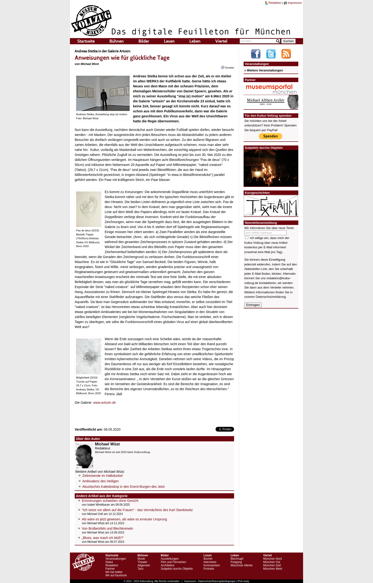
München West (272, 568)
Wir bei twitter (114, 572)
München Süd (272, 565)
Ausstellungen (170, 558)
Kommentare (211, 565)
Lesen (169, 41)
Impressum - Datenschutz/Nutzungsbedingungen (210, 581)
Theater (142, 562)
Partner (110, 568)
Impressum (293, 3)
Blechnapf (237, 558)
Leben (195, 41)
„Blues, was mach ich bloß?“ (103, 538)
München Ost (271, 562)
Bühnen (116, 41)
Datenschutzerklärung (271, 297)
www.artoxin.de (104, 402)
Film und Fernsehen (173, 562)
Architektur (167, 565)
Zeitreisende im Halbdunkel (102, 476)
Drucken (227, 67)
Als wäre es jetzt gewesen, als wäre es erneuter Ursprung (124, 519)
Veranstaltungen (115, 558)
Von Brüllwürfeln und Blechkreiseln (107, 528)
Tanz (140, 568)
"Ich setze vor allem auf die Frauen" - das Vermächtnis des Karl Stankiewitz (137, 510)
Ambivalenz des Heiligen (100, 481)
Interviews (209, 562)
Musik (141, 558)
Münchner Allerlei (241, 565)
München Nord (272, 558)
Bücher (207, 558)
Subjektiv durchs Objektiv (177, 568)
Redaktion (273, 3)
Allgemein (143, 565)
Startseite (86, 41)
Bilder (143, 41)
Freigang (236, 562)
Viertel (221, 41)
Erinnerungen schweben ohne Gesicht (110, 501)
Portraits (208, 568)
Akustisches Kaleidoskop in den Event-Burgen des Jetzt (123, 486)
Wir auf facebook (116, 575)
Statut (109, 562)
